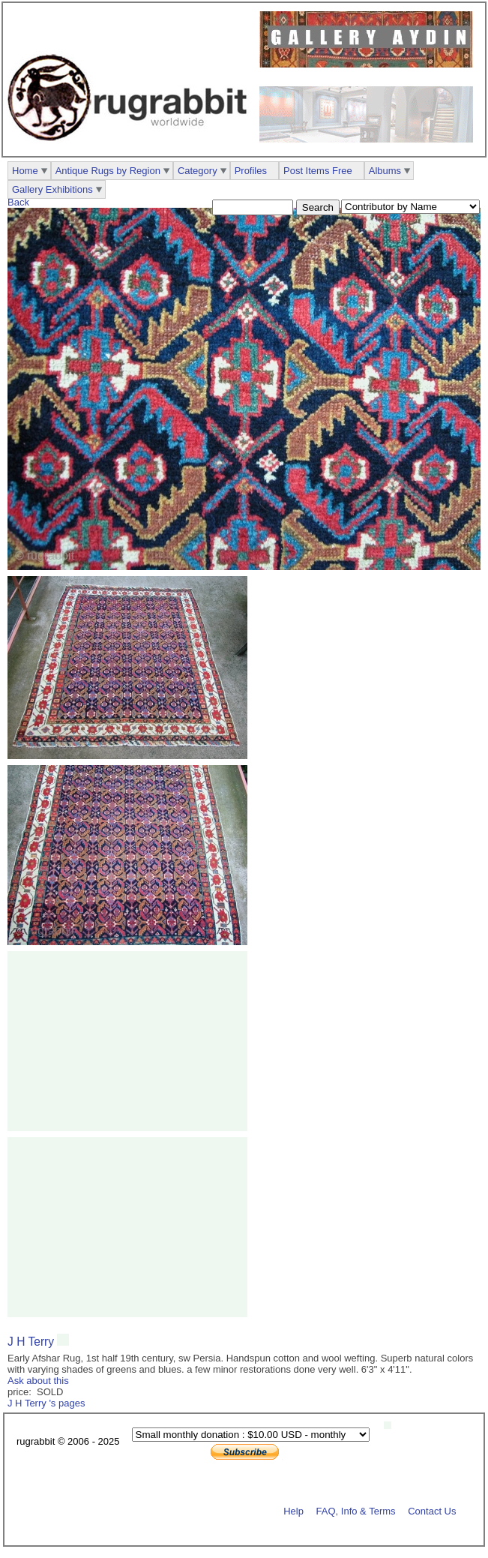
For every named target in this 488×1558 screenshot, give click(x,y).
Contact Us (432, 1510)
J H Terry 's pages (46, 1403)
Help (293, 1510)
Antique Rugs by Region (107, 170)
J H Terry (32, 1341)
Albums (385, 170)
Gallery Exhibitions (52, 189)
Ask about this (38, 1380)
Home (25, 170)
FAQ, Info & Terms (356, 1510)
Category (197, 170)
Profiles (251, 170)
